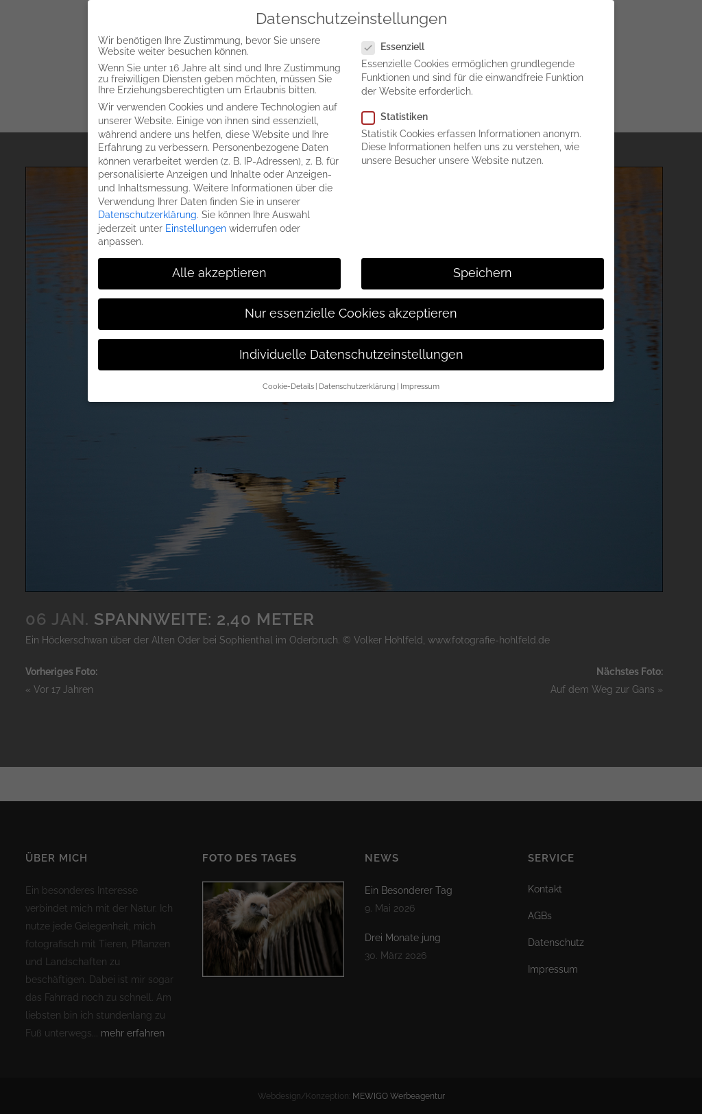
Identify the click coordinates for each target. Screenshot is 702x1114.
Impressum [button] (419, 372)
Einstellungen (195, 214)
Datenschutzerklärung (147, 200)
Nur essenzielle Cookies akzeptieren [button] (351, 300)
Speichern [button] (482, 259)
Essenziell (398, 32)
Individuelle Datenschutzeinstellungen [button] (351, 341)
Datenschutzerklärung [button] (357, 372)
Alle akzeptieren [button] (219, 259)
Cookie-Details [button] (288, 372)
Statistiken (400, 102)
